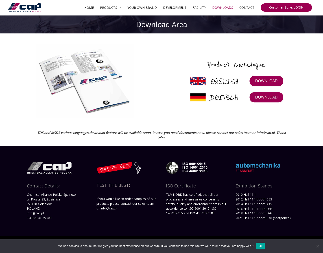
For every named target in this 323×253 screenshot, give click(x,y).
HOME (89, 7)
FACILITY (199, 7)
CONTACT (246, 7)
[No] (317, 246)
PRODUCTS (108, 7)
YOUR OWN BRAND (142, 7)
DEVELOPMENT (174, 7)
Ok (260, 246)
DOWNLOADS (222, 7)
